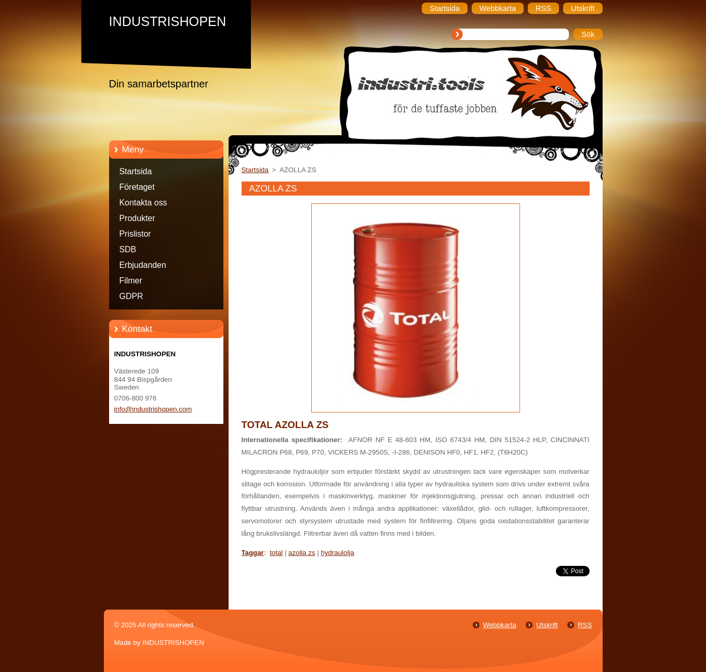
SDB (128, 249)
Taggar (253, 553)
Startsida (135, 171)
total (276, 553)
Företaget (137, 187)
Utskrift (546, 625)
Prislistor (135, 233)
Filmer (130, 280)
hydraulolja (337, 553)
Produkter (137, 218)
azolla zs (301, 553)
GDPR (131, 296)
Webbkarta (499, 625)
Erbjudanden (142, 265)
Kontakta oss (143, 202)
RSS (585, 625)
